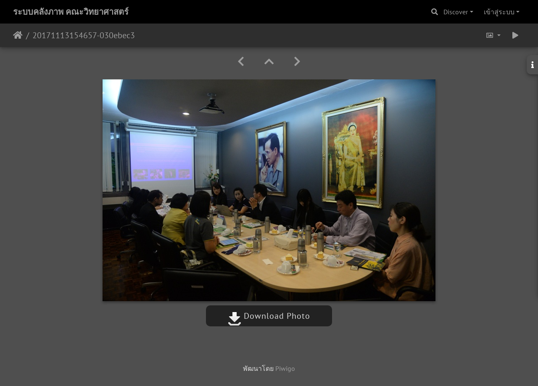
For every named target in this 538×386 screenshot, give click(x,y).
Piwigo (285, 368)
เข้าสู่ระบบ (499, 12)
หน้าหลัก (18, 35)
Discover (455, 12)
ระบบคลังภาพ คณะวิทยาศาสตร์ (71, 11)
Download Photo (269, 315)
